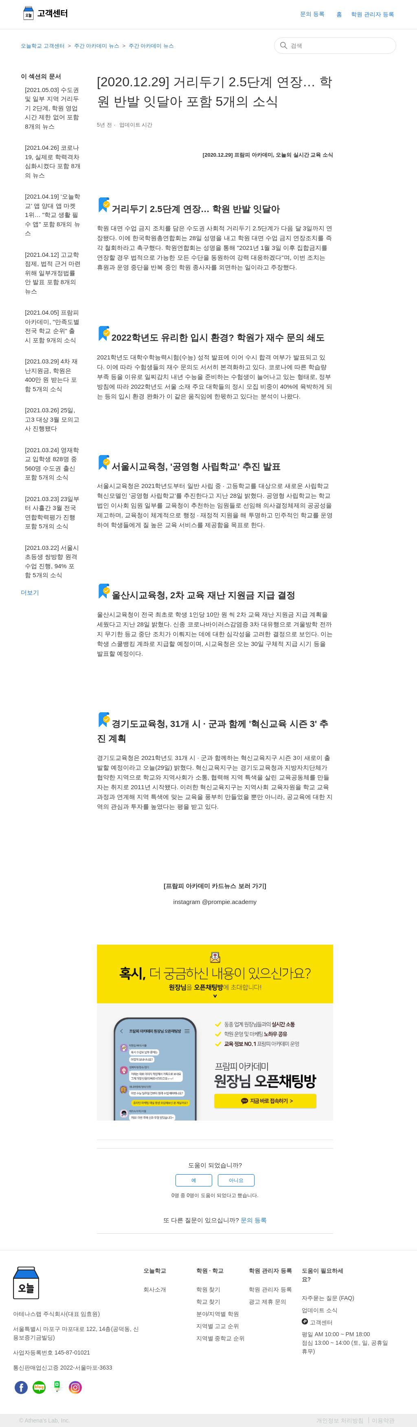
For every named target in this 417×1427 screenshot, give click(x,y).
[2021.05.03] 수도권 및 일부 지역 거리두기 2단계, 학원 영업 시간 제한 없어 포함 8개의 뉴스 (52, 108)
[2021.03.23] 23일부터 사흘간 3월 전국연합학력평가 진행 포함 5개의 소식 (52, 512)
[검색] (335, 45)
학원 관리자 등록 (372, 14)
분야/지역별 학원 (217, 1314)
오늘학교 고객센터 (43, 46)
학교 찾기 (208, 1301)
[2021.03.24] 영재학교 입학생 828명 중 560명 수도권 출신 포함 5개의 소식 (52, 463)
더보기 (30, 592)
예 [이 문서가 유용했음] (193, 1180)
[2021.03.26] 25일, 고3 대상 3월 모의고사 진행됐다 (52, 419)
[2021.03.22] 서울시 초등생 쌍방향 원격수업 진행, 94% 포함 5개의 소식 (52, 561)
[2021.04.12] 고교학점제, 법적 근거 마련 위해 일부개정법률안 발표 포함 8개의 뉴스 (53, 273)
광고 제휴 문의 (267, 1301)
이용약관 (383, 1420)
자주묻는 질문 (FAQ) (328, 1298)
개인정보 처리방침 (340, 1420)
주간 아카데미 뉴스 (96, 46)
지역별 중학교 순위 (220, 1338)
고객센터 (317, 1322)
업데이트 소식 (320, 1310)
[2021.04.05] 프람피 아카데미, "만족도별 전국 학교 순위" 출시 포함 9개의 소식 (52, 326)
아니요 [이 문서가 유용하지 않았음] (236, 1180)
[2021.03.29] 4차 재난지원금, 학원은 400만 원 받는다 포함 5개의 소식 (51, 375)
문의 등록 (312, 14)
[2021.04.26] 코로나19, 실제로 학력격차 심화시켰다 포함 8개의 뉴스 (53, 161)
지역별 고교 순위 (217, 1326)
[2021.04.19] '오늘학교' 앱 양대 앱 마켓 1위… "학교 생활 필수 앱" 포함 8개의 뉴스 (52, 214)
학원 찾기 (208, 1289)
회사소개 (154, 1289)
